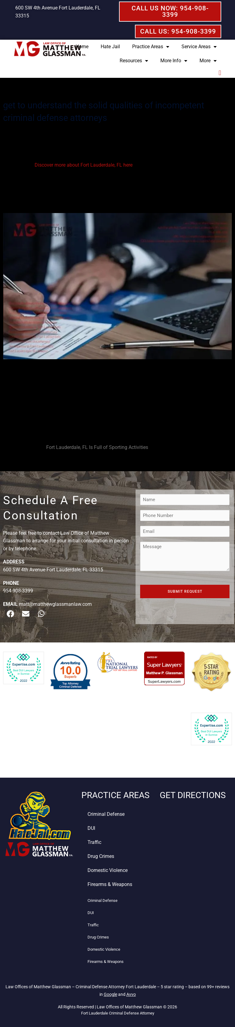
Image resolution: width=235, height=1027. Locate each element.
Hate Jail (110, 46)
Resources (134, 60)
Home (82, 46)
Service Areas (199, 46)
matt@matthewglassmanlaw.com (55, 604)
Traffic (94, 842)
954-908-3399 (18, 591)
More (208, 60)
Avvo (131, 994)
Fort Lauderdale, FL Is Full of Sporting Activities (97, 447)
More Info (173, 60)
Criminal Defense (106, 814)
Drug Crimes (101, 856)
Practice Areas (150, 46)
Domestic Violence (108, 870)
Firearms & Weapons (110, 884)
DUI (91, 828)
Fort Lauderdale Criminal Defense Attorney (117, 1013)
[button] (220, 73)
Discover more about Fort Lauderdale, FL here (83, 165)
